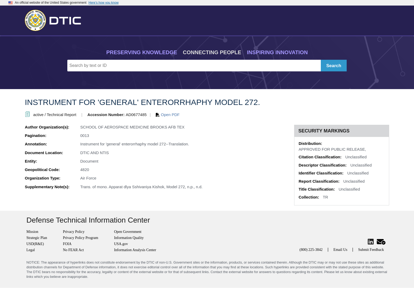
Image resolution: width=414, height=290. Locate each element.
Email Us (340, 250)
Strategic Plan (36, 238)
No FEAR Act (73, 250)
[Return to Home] (55, 19)
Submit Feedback (371, 250)
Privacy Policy (73, 232)
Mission (32, 232)
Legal (30, 250)
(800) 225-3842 (311, 250)
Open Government (128, 232)
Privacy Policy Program (80, 238)
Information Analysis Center (135, 250)
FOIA (67, 244)
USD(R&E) (35, 244)
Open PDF (168, 114)
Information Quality (129, 238)
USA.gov (121, 244)
